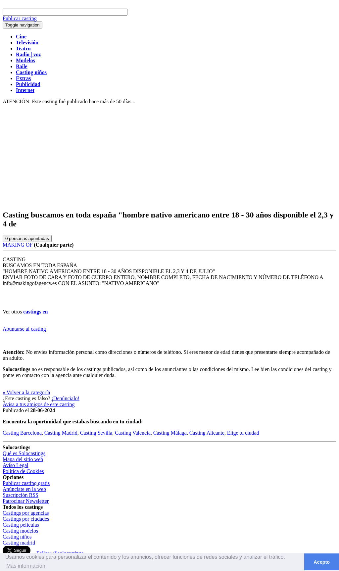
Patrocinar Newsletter (26, 501)
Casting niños (17, 537)
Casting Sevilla (96, 433)
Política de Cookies (23, 471)
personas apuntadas (27, 238)
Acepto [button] (322, 562)
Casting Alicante (206, 433)
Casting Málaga (170, 433)
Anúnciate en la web (24, 489)
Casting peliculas (21, 525)
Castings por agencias (26, 513)
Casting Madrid (60, 433)
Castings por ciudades (26, 519)
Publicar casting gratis (26, 483)
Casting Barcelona (22, 433)
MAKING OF (17, 245)
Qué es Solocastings (24, 453)
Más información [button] (25, 566)
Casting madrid (19, 543)
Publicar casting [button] (20, 18)
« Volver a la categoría (26, 392)
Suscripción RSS (20, 495)
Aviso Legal (15, 465)
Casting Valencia (133, 433)
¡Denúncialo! (65, 398)
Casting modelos (20, 531)
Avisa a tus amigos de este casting (38, 404)
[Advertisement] (169, 157)
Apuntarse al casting (24, 329)
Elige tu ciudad (243, 433)
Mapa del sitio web (23, 459)
